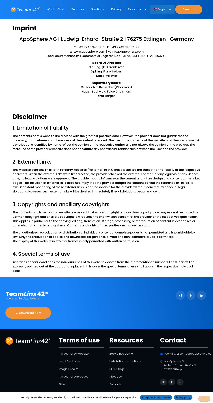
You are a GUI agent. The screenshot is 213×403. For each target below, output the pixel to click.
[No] (204, 399)
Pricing (116, 9)
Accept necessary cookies (156, 397)
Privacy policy (183, 397)
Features (77, 9)
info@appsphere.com (127, 52)
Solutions (97, 9)
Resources (137, 9)
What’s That (55, 9)
